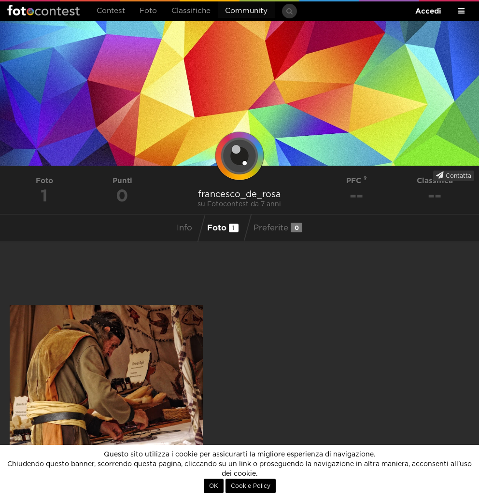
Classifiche (191, 10)
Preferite (278, 227)
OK (213, 486)
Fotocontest (43, 10)
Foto (148, 10)
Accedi (428, 11)
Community (246, 10)
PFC (356, 180)
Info (184, 228)
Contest (111, 10)
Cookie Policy (250, 486)
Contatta (453, 175)
